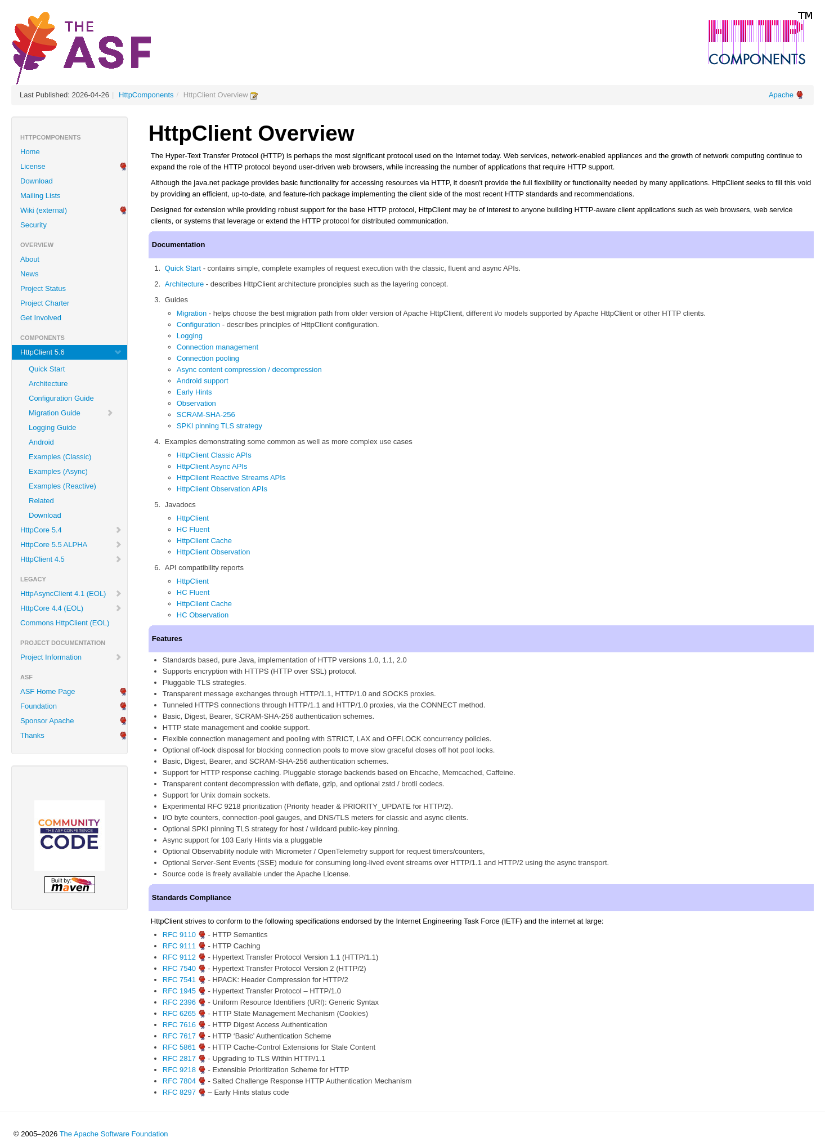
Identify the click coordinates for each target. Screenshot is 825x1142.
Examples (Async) (58, 471)
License (33, 166)
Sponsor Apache (47, 720)
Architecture (48, 383)
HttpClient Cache (204, 540)
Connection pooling (208, 358)
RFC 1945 (179, 991)
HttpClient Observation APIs (222, 489)
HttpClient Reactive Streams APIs (231, 477)
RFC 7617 (179, 1036)
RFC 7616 (179, 1024)
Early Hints (194, 392)
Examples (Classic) (60, 457)
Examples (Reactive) (62, 486)
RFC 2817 (179, 1058)
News (29, 274)
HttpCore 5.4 (71, 530)
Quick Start (47, 369)
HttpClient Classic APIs (214, 455)
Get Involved (40, 318)
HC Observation (202, 615)
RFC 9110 (179, 934)
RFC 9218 (179, 1069)
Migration (192, 313)
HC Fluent (193, 529)
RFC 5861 (179, 1047)
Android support (202, 381)
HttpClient (193, 518)
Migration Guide (71, 413)
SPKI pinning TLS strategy (219, 426)
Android (41, 442)
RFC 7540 (179, 968)
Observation (196, 403)
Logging (190, 336)
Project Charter (44, 303)
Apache (781, 95)
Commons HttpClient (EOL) (64, 623)
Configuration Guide (61, 398)
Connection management (217, 347)
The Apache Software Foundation (114, 1134)
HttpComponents (146, 95)
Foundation (38, 706)
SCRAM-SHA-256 (206, 414)
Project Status (43, 288)
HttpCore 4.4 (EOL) (71, 608)
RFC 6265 (179, 1013)
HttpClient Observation (213, 552)
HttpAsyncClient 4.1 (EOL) (71, 593)
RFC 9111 (179, 946)
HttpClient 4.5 (71, 559)
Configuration (198, 324)
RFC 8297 (179, 1092)
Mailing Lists (40, 195)
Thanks (32, 735)
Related (41, 500)
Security (33, 225)
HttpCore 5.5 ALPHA (71, 544)
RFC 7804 (179, 1081)
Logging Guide (53, 427)
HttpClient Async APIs (212, 466)
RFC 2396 (179, 1002)
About (29, 259)
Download (36, 181)
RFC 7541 (179, 979)
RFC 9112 (179, 957)
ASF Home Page (47, 691)
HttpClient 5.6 (71, 352)
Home (30, 151)
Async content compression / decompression (249, 369)
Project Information (71, 657)
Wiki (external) (43, 210)
